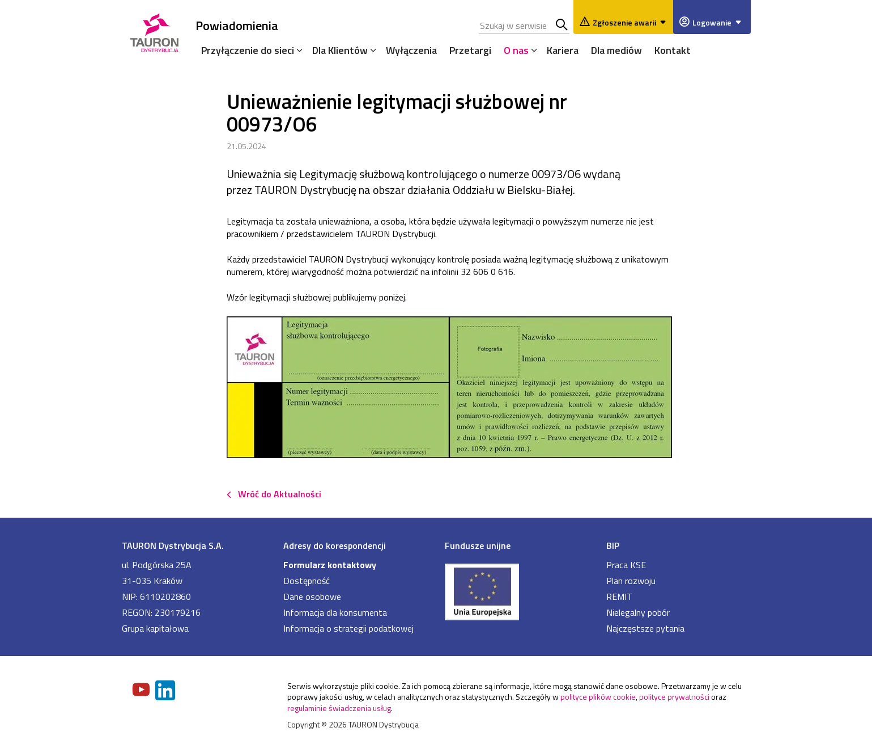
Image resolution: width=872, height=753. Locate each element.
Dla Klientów (340, 50)
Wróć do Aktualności (279, 494)
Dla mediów (616, 50)
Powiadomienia (236, 25)
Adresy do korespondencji (334, 545)
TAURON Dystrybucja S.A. (173, 545)
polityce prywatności (674, 697)
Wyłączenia (411, 50)
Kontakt (672, 50)
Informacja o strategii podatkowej (348, 628)
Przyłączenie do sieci (247, 50)
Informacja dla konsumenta (335, 612)
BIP (612, 545)
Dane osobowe (312, 596)
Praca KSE (626, 565)
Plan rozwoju (631, 580)
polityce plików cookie (598, 697)
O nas (516, 50)
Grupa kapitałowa (155, 628)
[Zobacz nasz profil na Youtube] (142, 691)
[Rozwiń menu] (297, 50)
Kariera (563, 50)
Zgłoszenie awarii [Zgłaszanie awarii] (631, 22)
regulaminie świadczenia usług (339, 708)
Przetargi (470, 50)
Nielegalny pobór (638, 612)
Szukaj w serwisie (562, 25)
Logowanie (718, 22)
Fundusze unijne (478, 545)
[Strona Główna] (154, 31)
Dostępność (306, 580)
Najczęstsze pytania (645, 628)
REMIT (619, 596)
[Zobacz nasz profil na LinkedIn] (166, 691)
